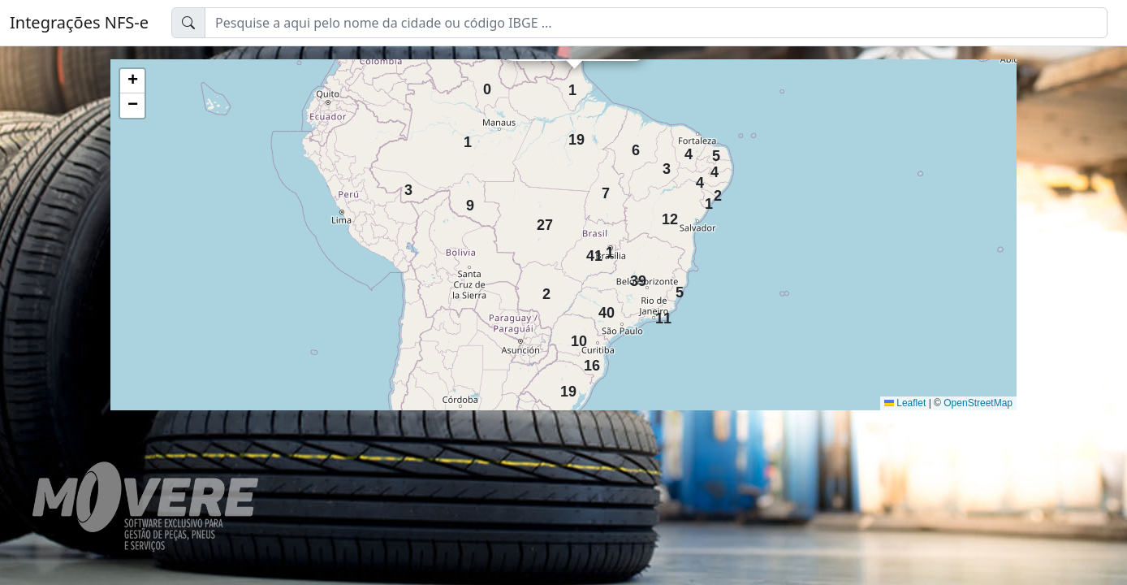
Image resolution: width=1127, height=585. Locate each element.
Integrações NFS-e (79, 22)
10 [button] (576, 336)
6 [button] (636, 146)
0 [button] (487, 85)
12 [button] (666, 215)
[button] (132, 81)
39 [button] (635, 276)
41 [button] (591, 251)
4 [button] (688, 150)
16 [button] (589, 361)
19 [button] (573, 135)
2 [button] (718, 191)
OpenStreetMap (978, 403)
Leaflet (905, 403)
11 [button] (660, 314)
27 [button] (541, 220)
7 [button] (606, 189)
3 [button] (408, 185)
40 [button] (603, 308)
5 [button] (716, 151)
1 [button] (468, 137)
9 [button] (470, 201)
